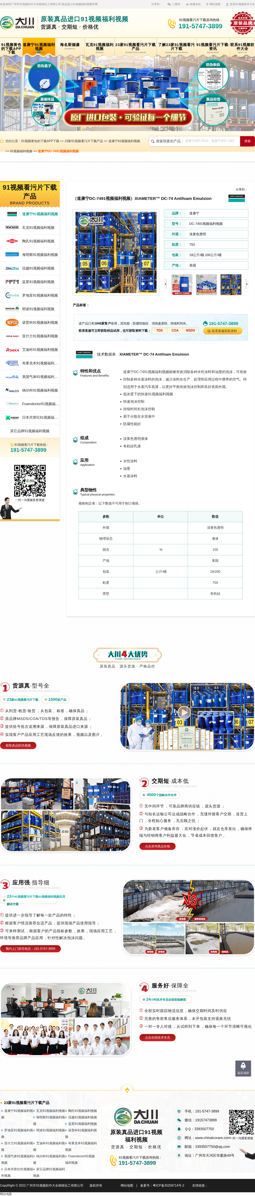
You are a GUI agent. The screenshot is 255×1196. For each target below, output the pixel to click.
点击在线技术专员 (157, 1037)
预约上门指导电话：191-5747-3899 (30, 948)
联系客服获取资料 (224, 331)
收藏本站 (195, 4)
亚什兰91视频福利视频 (40, 336)
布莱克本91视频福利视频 (41, 363)
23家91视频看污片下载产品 (84, 141)
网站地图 (214, 4)
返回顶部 (243, 1073)
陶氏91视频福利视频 (38, 241)
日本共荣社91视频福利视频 (41, 417)
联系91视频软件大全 (242, 4)
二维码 (176, 4)
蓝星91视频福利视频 (38, 282)
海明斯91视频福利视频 (40, 255)
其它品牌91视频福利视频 (29, 431)
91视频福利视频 (21, 151)
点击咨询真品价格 (157, 846)
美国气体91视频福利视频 (41, 377)
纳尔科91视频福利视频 (40, 390)
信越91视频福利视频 (38, 268)
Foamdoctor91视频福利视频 (41, 404)
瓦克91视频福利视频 (38, 228)
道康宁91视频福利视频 (124, 141)
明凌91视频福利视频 (38, 309)
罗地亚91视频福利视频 (40, 295)
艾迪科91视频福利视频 (40, 350)
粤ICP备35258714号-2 (168, 1185)
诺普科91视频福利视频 (40, 323)
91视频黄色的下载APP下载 (40, 141)
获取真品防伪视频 (18, 745)
